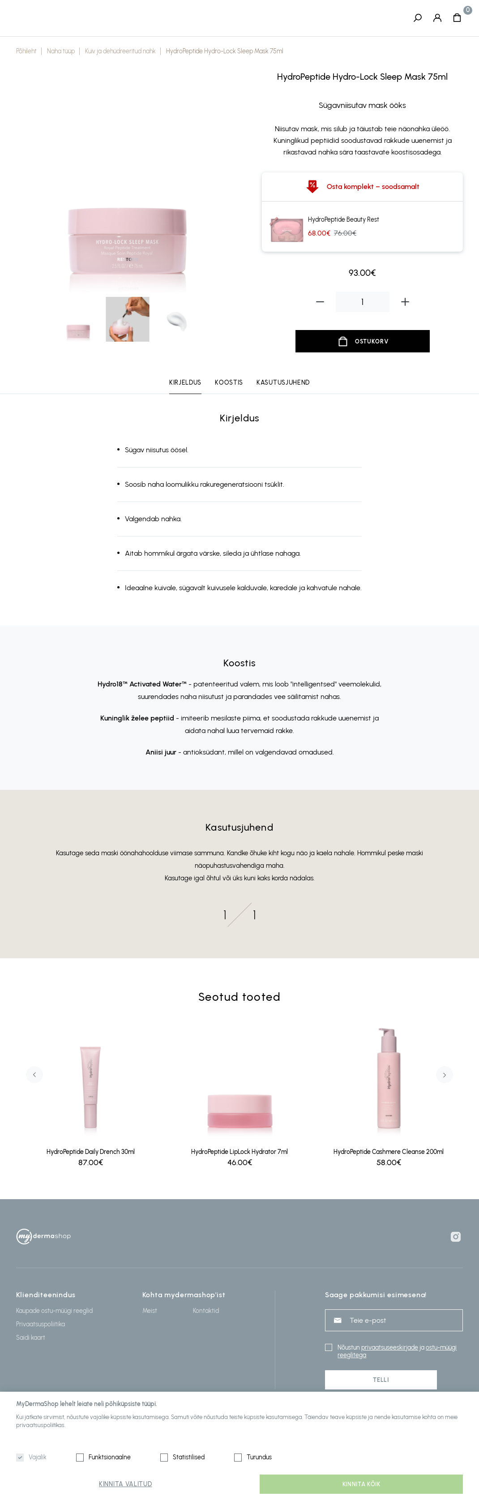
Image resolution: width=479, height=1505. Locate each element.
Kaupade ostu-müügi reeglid (54, 1311)
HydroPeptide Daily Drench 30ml (91, 1152)
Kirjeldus (185, 383)
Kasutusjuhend (283, 383)
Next (444, 1075)
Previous (34, 1075)
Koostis (229, 383)
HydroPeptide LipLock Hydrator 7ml (239, 1152)
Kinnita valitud (125, 1484)
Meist (149, 1311)
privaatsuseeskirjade (389, 1347)
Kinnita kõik (361, 1484)
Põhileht (26, 52)
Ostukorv (372, 342)
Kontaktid (206, 1311)
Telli (381, 1379)
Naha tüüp (61, 52)
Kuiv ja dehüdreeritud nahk (120, 52)
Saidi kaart (30, 1338)
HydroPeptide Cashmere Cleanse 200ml (389, 1152)
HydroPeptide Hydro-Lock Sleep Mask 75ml (224, 52)
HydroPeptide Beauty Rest (343, 220)
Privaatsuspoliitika (40, 1324)
